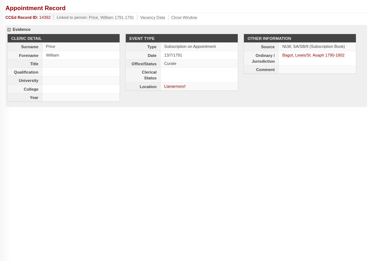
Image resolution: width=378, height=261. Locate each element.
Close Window (184, 17)
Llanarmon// (175, 86)
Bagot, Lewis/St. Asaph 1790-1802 (313, 55)
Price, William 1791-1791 (111, 17)
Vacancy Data (152, 17)
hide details (9, 30)
